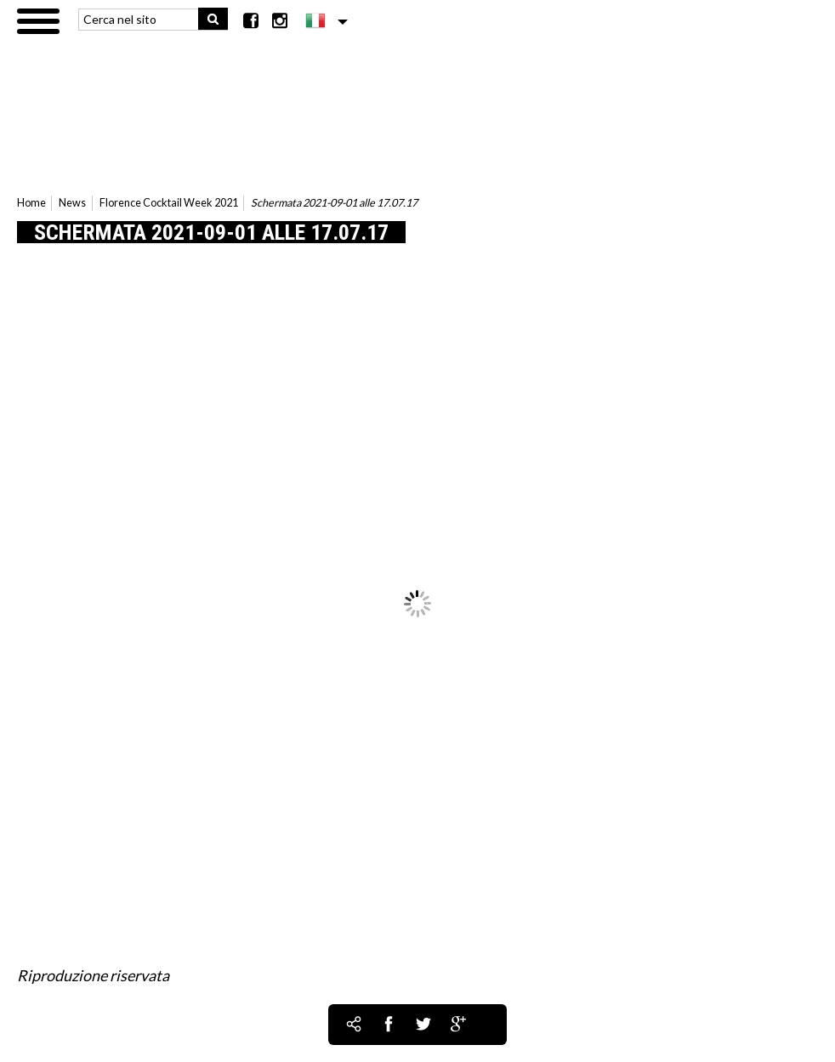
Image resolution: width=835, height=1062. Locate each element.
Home (31, 202)
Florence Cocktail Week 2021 (168, 202)
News (72, 202)
